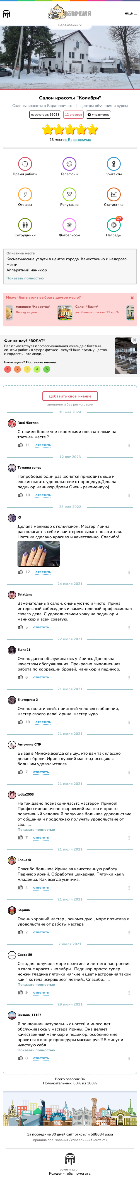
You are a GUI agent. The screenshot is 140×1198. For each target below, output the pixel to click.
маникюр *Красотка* (35, 307)
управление (98, 114)
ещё (131, 13)
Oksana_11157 (29, 1015)
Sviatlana (25, 594)
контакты (100, 1140)
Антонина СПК (29, 744)
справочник (80, 1140)
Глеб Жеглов (28, 423)
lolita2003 (26, 794)
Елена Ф (24, 860)
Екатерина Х (28, 699)
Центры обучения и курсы (103, 106)
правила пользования (51, 1140)
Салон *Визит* (89, 307)
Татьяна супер (30, 467)
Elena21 (24, 649)
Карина (24, 910)
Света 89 (25, 954)
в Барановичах (78, 139)
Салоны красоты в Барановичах (42, 106)
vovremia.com (70, 1169)
